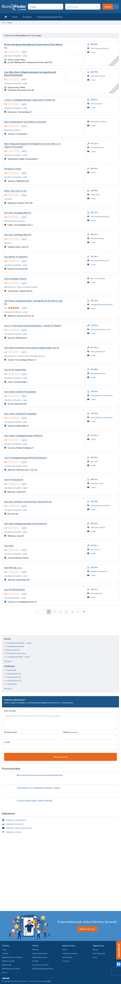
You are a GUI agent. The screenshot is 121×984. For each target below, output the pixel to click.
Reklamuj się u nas (87, 929)
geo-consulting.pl (97, 278)
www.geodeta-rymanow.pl (101, 395)
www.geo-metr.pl (97, 76)
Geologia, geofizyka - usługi (18, 657)
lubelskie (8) (12, 684)
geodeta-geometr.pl (98, 571)
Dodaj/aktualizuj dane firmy (43, 969)
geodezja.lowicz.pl (97, 373)
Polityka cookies (8, 961)
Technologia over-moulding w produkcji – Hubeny (38, 788)
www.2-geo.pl (96, 103)
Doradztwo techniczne (16, 653)
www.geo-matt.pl (97, 527)
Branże (95, 949)
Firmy (95, 957)
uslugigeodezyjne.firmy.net (101, 304)
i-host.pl (65, 961)
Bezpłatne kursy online (11, 969)
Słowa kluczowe (99, 953)
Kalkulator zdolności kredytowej (19, 828)
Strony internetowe (39, 953)
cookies (48, 981)
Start (3, 23)
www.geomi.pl (96, 593)
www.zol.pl (94, 194)
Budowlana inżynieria (15, 646)
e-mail (92, 52)
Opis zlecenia (10, 711)
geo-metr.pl (95, 549)
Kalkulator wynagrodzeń (16, 820)
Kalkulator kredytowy (15, 824)
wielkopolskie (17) (14, 680)
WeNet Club (6, 965)
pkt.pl (64, 949)
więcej (8, 661)
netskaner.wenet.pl (69, 953)
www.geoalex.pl (97, 147)
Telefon (70, 732)
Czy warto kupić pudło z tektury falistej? (34, 800)
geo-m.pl (94, 461)
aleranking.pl (67, 957)
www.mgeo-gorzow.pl (99, 48)
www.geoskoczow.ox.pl (100, 329)
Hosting (35, 961)
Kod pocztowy (10, 732)
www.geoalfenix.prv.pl (99, 260)
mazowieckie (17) (14, 673)
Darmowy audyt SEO (40, 965)
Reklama (35, 949)
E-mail (7, 742)
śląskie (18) (11, 670)
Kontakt (5, 953)
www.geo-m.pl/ (96, 483)
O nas (4, 949)
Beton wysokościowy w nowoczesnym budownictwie (40, 775)
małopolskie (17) (13, 677)
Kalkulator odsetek (14, 832)
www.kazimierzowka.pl (99, 216)
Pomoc (4, 972)
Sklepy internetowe (39, 957)
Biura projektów (13, 650)
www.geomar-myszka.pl (100, 505)
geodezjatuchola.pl (98, 121)
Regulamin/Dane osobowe (12, 957)
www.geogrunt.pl (97, 351)
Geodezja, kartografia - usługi (19, 643)
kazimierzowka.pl (97, 238)
